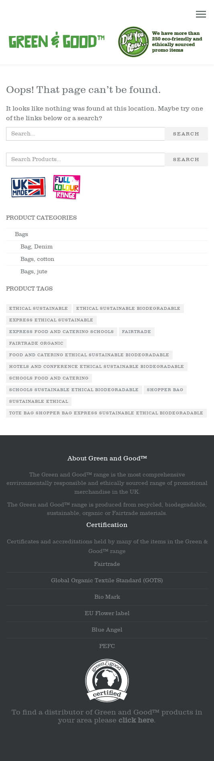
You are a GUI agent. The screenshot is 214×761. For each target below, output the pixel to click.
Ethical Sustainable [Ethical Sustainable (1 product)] (38, 308)
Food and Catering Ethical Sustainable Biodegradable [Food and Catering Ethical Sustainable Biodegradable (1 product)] (89, 355)
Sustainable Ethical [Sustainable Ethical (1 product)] (38, 401)
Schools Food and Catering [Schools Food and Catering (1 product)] (49, 378)
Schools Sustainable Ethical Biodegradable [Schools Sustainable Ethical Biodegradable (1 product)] (74, 390)
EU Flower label (107, 613)
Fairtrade (107, 564)
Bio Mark (107, 596)
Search (186, 134)
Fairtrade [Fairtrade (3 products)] (136, 331)
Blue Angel (107, 629)
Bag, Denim (36, 246)
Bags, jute (33, 271)
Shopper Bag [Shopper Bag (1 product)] (165, 390)
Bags (21, 234)
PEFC (107, 646)
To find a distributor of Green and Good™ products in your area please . (107, 716)
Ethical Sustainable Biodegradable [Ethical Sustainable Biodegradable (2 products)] (128, 308)
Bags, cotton (37, 259)
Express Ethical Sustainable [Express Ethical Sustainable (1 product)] (51, 320)
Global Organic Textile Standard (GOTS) (107, 580)
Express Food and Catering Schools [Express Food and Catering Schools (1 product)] (61, 331)
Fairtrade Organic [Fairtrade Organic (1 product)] (36, 343)
